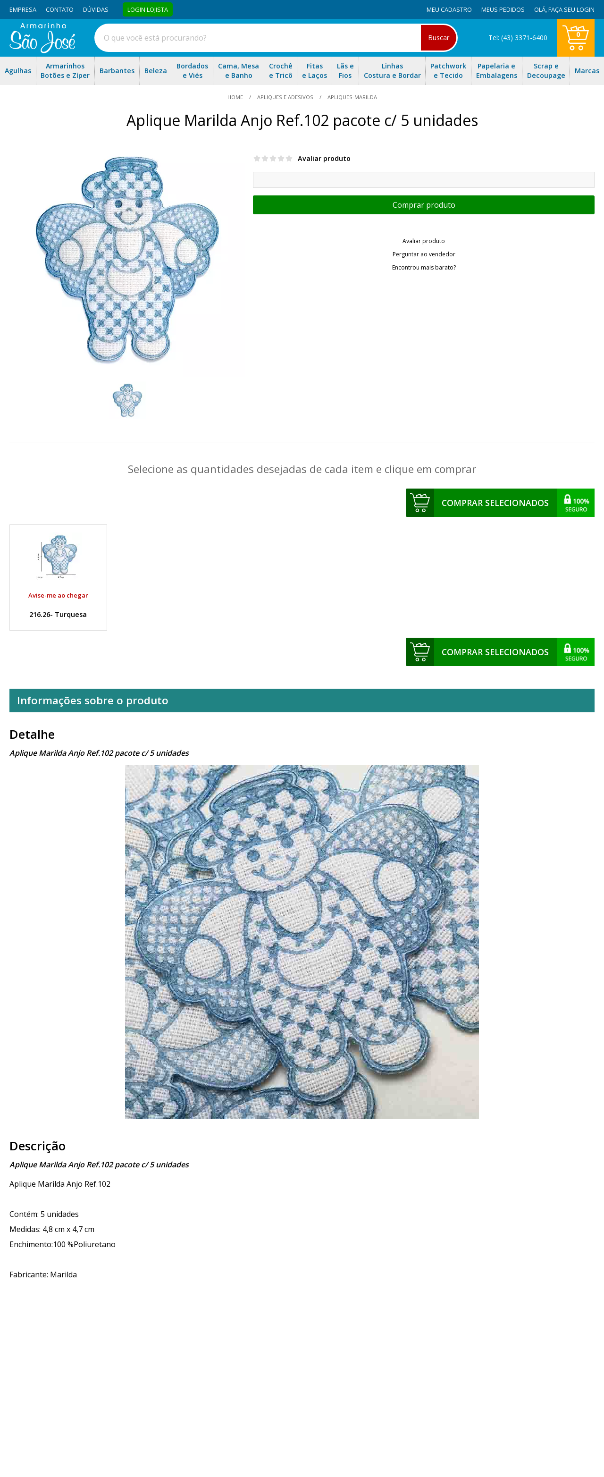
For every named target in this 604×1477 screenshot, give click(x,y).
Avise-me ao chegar (58, 595)
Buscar (438, 37)
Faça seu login (571, 9)
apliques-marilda (351, 97)
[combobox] (276, 38)
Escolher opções (424, 204)
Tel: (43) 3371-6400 (517, 37)
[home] (42, 50)
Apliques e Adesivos (285, 97)
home (235, 97)
